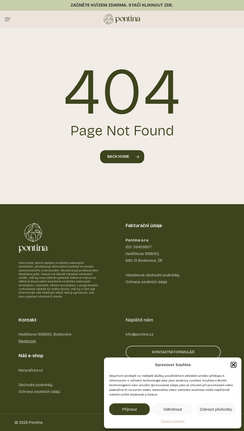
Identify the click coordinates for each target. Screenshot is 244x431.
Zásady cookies (172, 421)
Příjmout (129, 409)
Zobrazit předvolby (216, 409)
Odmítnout (173, 409)
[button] (233, 364)
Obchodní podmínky (36, 385)
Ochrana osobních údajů (39, 392)
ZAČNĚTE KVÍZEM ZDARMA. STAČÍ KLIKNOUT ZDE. (122, 5)
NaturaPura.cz (31, 370)
